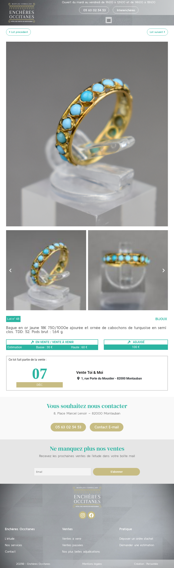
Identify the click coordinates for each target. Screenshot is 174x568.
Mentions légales (92, 563)
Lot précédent (18, 31)
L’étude (9, 538)
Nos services (13, 545)
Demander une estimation (136, 545)
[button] (109, 20)
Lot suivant (157, 31)
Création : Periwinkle (146, 563)
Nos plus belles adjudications (81, 551)
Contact (10, 551)
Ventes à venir (72, 538)
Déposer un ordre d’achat (136, 538)
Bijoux (161, 319)
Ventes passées (72, 545)
